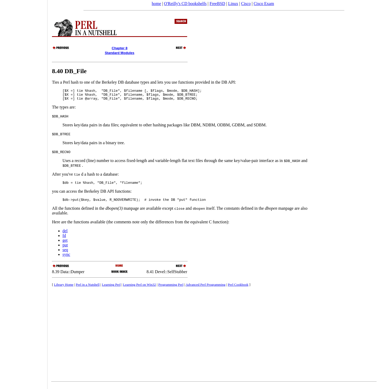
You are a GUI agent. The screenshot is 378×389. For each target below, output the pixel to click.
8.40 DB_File (69, 71)
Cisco (245, 3)
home (156, 3)
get (65, 244)
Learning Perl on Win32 (139, 288)
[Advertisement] (24, 192)
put (65, 249)
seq (65, 253)
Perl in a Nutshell (88, 288)
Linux (233, 3)
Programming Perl (170, 288)
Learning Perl (111, 288)
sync (66, 258)
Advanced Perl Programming (205, 288)
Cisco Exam (264, 3)
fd (64, 239)
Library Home (64, 288)
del (65, 235)
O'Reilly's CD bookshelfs (185, 3)
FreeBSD (217, 3)
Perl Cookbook (238, 288)
